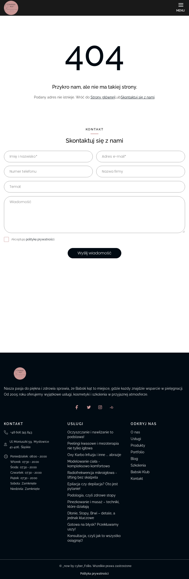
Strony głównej (103, 97)
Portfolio (137, 452)
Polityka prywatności (94, 573)
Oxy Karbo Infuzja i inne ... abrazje (94, 455)
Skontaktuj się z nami (138, 97)
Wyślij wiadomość (94, 253)
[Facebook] (77, 407)
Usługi (136, 439)
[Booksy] (111, 407)
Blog (134, 459)
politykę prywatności (40, 239)
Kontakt (137, 479)
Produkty (138, 445)
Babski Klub (140, 472)
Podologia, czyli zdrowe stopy (91, 495)
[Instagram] (100, 407)
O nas (135, 432)
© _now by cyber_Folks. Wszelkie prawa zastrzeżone (94, 566)
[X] (89, 407)
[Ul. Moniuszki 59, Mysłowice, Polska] (94, 316)
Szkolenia (138, 465)
